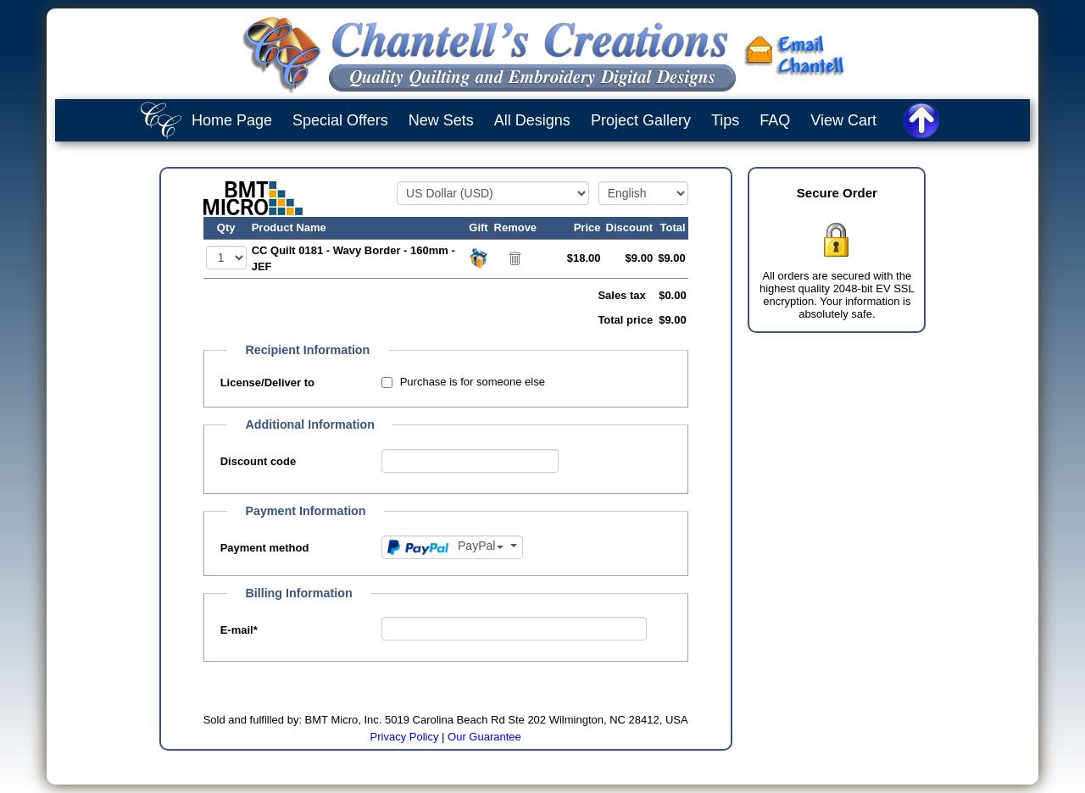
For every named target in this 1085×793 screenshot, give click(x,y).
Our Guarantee (484, 736)
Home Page (232, 120)
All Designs (532, 120)
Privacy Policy (404, 736)
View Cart (843, 120)
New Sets (441, 120)
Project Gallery (641, 120)
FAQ (775, 120)
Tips (725, 120)
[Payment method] (452, 547)
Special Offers (340, 120)
